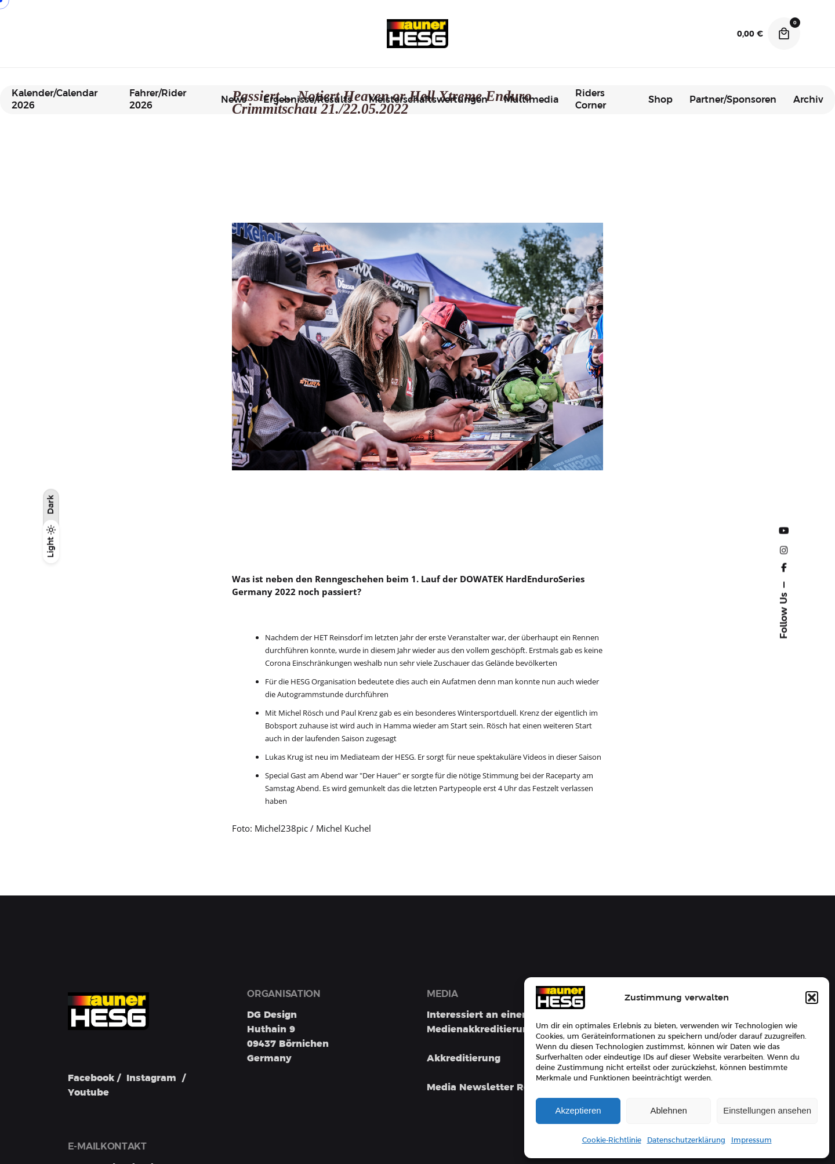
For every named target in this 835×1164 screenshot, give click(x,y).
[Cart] (784, 33)
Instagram (151, 1078)
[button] (812, 997)
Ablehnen (668, 1110)
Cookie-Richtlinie (611, 1140)
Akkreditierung (463, 1058)
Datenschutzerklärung (686, 1140)
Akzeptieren (578, 1110)
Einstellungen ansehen (767, 1110)
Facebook (91, 1078)
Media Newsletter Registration (501, 1087)
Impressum (751, 1140)
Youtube (88, 1092)
